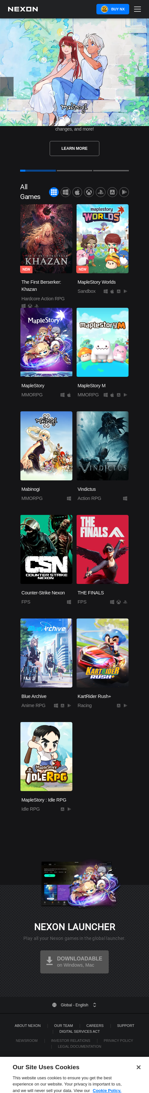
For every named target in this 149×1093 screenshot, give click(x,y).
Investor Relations (70, 1041)
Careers (95, 1026)
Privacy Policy (118, 1041)
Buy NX (118, 9)
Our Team (63, 1026)
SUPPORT (125, 1026)
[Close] (138, 1074)
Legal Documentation (79, 1046)
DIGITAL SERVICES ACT (79, 1031)
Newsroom (27, 1041)
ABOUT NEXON (28, 1026)
